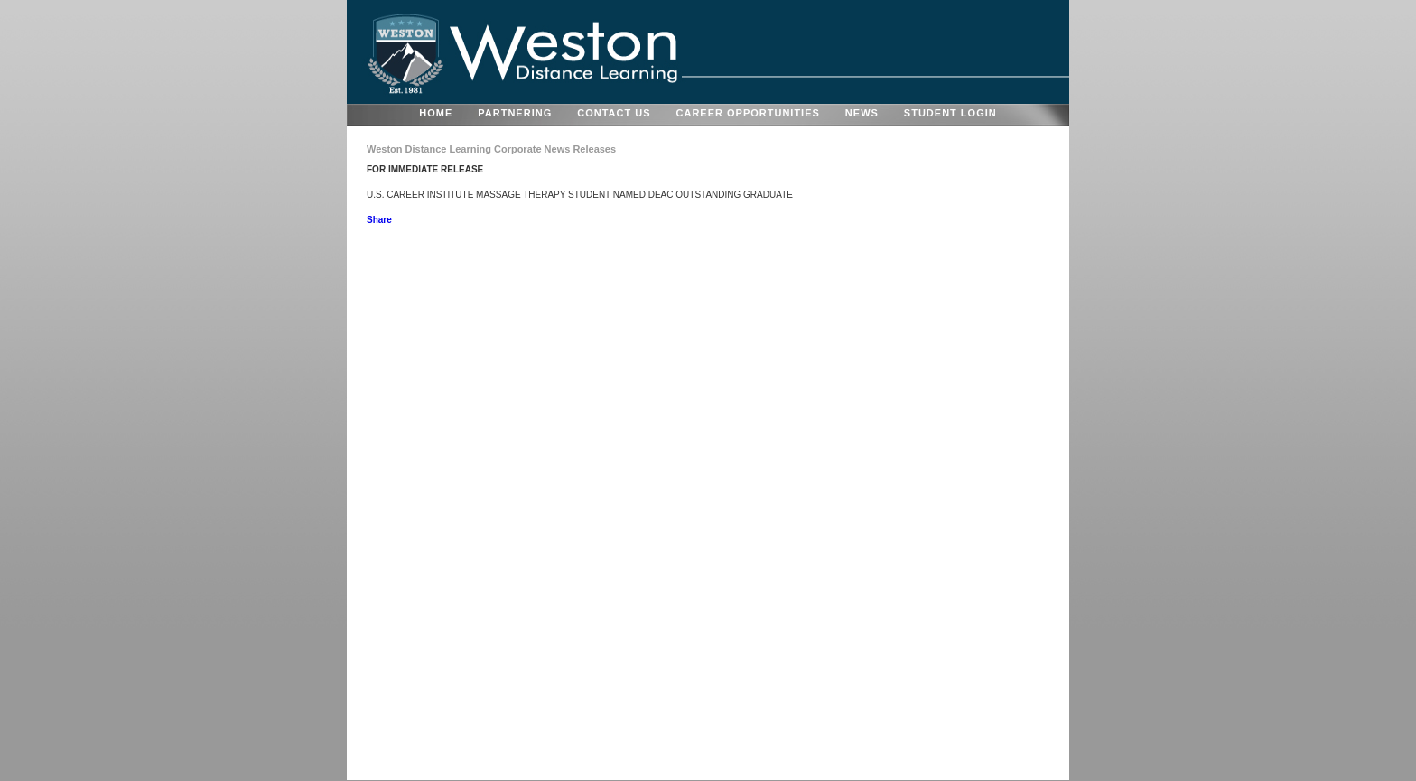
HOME (435, 112)
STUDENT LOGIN (950, 112)
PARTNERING (515, 112)
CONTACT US (613, 112)
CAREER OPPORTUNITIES (748, 112)
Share (379, 220)
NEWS (862, 112)
